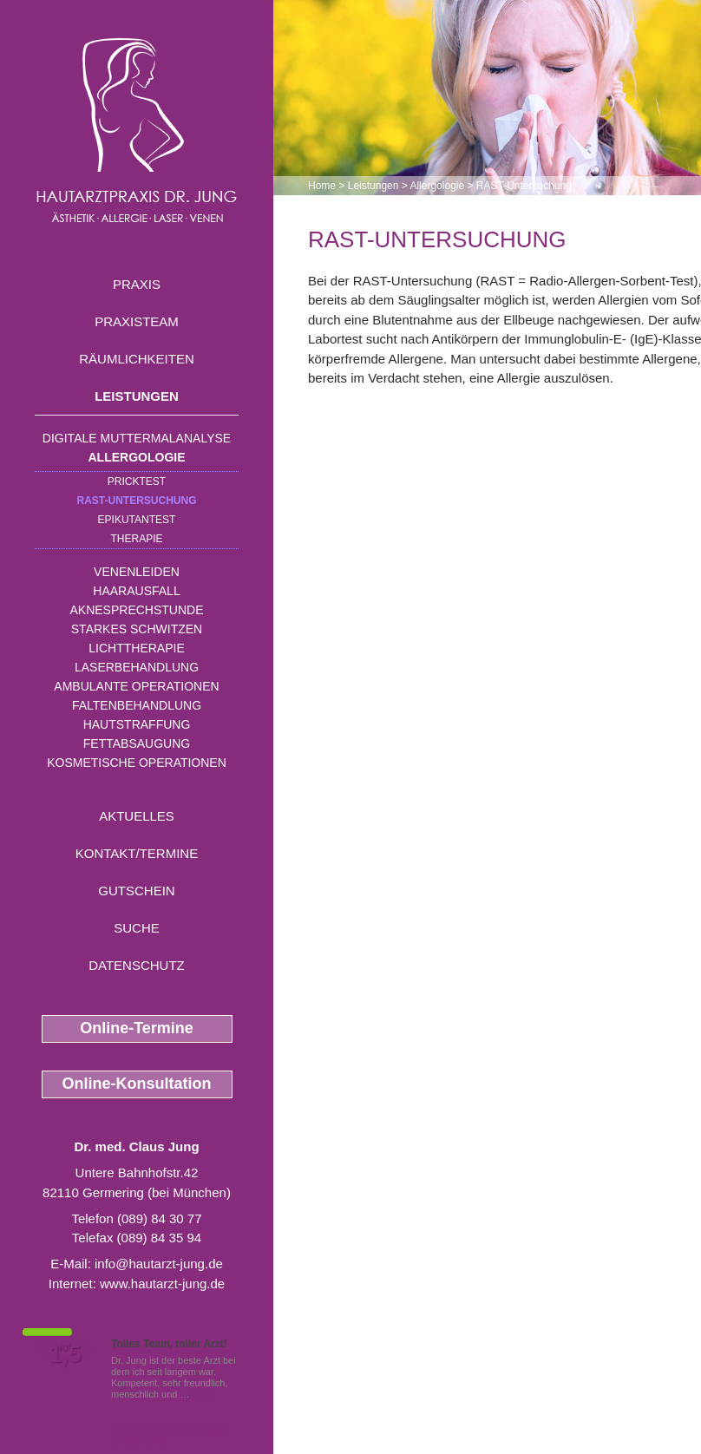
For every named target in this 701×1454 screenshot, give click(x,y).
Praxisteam (137, 321)
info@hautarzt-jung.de (159, 1263)
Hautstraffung (137, 724)
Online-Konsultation (137, 1083)
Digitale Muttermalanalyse (137, 438)
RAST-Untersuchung (137, 500)
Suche (137, 927)
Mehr (203, 1394)
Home (322, 186)
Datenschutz (136, 965)
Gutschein (136, 890)
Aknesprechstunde (136, 610)
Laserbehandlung (137, 667)
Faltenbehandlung (136, 705)
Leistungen (137, 396)
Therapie (136, 539)
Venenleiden (137, 572)
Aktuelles (136, 816)
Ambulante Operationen (136, 686)
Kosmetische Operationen (136, 763)
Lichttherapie (136, 648)
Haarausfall (136, 591)
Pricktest (137, 481)
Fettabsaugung (136, 743)
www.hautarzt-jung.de (162, 1283)
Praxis (137, 284)
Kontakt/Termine (136, 853)
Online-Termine (136, 1028)
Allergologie (137, 457)
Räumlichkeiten (136, 358)
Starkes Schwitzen (136, 629)
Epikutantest (137, 520)
